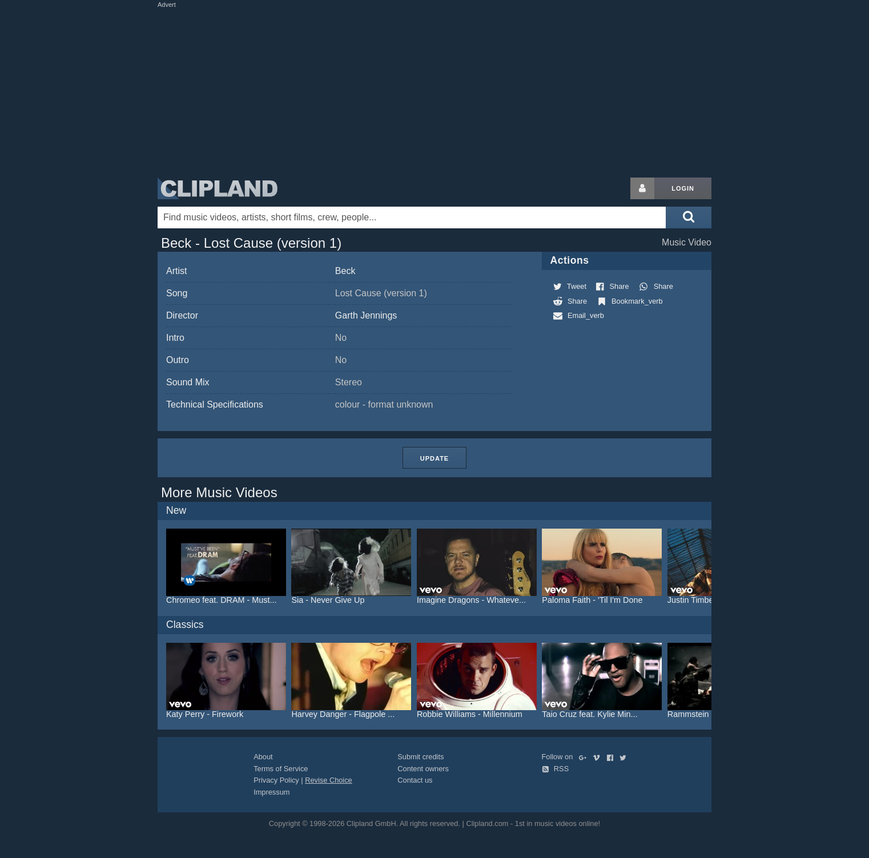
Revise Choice (328, 780)
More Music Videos (219, 492)
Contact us (414, 780)
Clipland (217, 188)
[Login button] (642, 188)
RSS (555, 768)
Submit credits (420, 756)
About (263, 756)
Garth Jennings (366, 315)
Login (682, 188)
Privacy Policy (276, 780)
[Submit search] (688, 217)
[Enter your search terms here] (412, 217)
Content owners (423, 768)
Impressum (271, 792)
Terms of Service (281, 768)
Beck (345, 271)
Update (434, 458)
